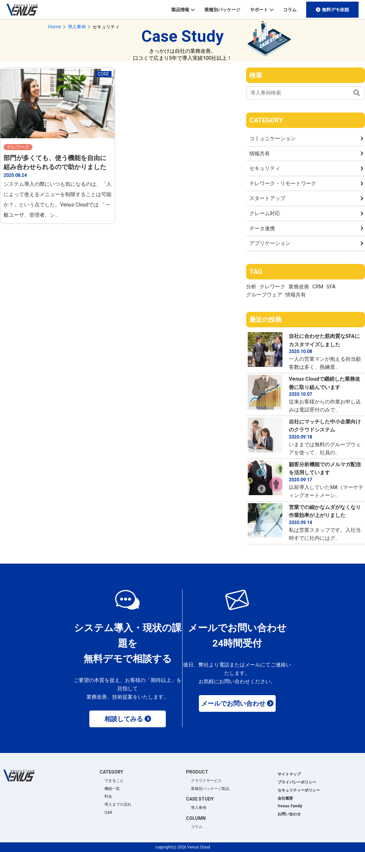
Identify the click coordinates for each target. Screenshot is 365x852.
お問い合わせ (289, 814)
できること (114, 780)
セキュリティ (264, 168)
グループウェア (264, 295)
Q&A (108, 812)
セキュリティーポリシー (299, 790)
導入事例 (198, 807)
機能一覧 (112, 788)
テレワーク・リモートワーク (282, 183)
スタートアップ (267, 198)
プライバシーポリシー (297, 782)
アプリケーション (269, 243)
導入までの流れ (117, 804)
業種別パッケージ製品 (210, 788)
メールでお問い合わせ (233, 703)
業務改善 (299, 287)
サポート (259, 9)
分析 (251, 287)
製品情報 (180, 9)
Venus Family (290, 806)
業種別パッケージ (222, 9)
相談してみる (123, 719)
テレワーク (272, 287)
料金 (108, 796)
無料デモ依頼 (335, 9)
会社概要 (285, 798)
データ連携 (262, 228)
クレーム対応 (264, 213)
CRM (317, 287)
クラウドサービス (206, 780)
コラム (290, 9)
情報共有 (259, 153)
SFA (330, 287)
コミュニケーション (272, 138)
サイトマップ (289, 774)
